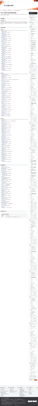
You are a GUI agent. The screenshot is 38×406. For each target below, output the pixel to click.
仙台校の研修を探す (32, 90)
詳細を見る (29, 402)
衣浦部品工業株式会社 (4, 39)
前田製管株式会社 (3, 29)
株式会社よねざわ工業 (4, 23)
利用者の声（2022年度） (33, 198)
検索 (36, 372)
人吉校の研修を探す (32, 290)
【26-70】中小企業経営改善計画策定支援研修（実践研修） (33, 96)
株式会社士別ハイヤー (4, 114)
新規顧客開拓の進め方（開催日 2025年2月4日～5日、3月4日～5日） (33, 166)
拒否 (30, 401)
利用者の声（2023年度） (33, 197)
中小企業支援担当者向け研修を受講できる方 (33, 35)
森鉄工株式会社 (3, 99)
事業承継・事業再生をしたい (3, 385)
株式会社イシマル (3, 144)
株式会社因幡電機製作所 (4, 134)
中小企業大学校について (32, 9)
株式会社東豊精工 (3, 41)
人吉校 (30, 289)
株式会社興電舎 (3, 105)
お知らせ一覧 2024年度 (33, 86)
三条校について (32, 146)
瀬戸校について (32, 188)
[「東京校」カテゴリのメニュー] (36, 115)
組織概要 (30, 381)
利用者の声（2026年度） (33, 201)
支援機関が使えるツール (21, 381)
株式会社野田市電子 (3, 150)
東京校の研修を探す (32, 116)
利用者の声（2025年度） (33, 194)
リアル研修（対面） (32, 16)
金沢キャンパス (31, 315)
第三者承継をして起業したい (13, 384)
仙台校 (30, 89)
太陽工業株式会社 (3, 57)
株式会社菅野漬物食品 (4, 27)
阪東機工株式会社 (3, 55)
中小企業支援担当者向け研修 (32, 33)
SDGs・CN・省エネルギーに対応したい (5, 383)
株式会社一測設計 (3, 162)
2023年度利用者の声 (33, 303)
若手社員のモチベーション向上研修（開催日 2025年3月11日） (33, 168)
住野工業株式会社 (3, 45)
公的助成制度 (31, 79)
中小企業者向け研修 (33, 67)
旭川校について (32, 73)
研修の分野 (32, 29)
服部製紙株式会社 (3, 142)
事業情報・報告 (30, 385)
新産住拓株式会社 (3, 148)
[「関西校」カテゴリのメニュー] (36, 212)
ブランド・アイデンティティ (32, 383)
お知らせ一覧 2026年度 (33, 61)
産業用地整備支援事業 (21, 388)
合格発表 (32, 50)
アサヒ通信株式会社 (3, 164)
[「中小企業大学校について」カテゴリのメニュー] (36, 9)
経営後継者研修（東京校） (33, 24)
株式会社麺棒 (3, 59)
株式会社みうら (3, 95)
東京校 (30, 115)
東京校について (32, 123)
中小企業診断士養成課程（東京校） (32, 39)
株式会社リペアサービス (4, 158)
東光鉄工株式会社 (3, 118)
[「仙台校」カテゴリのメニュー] (36, 89)
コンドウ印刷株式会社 (4, 31)
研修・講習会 (20, 385)
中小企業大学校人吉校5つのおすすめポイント (33, 300)
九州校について (32, 272)
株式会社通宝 (3, 152)
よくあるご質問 (32, 101)
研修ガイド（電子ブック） (32, 7)
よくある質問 (32, 54)
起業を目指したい (12, 381)
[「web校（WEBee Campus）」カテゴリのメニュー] (36, 355)
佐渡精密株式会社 (3, 122)
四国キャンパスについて (32, 340)
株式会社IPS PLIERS (3, 33)
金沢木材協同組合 (3, 128)
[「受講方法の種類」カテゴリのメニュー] (36, 14)
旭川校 (30, 64)
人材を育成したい (2, 387)
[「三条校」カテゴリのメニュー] (36, 140)
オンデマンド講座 (32, 363)
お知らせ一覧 (31, 82)
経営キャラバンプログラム (33, 31)
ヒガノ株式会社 (3, 126)
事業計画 (30, 384)
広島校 (30, 237)
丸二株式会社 (3, 47)
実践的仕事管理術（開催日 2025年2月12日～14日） (33, 163)
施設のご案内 (32, 75)
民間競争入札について (32, 11)
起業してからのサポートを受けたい (13, 383)
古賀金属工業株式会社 (4, 146)
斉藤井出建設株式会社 (4, 160)
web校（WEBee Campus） (32, 355)
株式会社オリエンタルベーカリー (5, 89)
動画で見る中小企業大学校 (33, 13)
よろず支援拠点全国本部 (21, 382)
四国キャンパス (31, 335)
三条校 (30, 140)
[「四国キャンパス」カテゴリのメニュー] (36, 335)
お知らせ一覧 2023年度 (33, 87)
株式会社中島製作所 (3, 51)
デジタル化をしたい (3, 382)
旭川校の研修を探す (32, 66)
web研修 (31, 17)
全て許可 (35, 401)
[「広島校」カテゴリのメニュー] (36, 237)
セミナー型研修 (32, 360)
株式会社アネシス (3, 103)
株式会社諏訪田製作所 (4, 120)
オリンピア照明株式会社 (4, 166)
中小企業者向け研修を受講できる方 (33, 22)
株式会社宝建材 (3, 61)
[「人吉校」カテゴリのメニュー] (36, 289)
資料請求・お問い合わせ (33, 132)
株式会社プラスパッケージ (4, 172)
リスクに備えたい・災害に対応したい (4, 386)
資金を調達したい (2, 388)
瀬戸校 (30, 179)
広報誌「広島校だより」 (33, 251)
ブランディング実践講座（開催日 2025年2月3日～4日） (33, 157)
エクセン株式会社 (3, 35)
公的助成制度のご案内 (32, 279)
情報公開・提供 (30, 386)
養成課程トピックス (33, 47)
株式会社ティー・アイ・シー (4, 37)
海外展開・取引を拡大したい (3, 384)
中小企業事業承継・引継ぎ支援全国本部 (23, 384)
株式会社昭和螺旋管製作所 (4, 170)
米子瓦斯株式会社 (3, 140)
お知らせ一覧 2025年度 (33, 84)
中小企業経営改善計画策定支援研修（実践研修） (33, 71)
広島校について (32, 246)
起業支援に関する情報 (21, 386)
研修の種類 (30, 19)
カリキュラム (32, 44)
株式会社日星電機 (3, 25)
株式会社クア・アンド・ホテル (5, 107)
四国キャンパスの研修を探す (32, 337)
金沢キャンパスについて (32, 320)
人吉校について (32, 295)
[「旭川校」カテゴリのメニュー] (36, 64)
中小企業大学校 (31, 5)
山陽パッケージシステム (4, 138)
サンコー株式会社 (3, 97)
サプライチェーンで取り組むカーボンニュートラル (33, 365)
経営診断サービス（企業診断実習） (33, 46)
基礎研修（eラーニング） (33, 362)
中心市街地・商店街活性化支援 (22, 387)
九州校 (30, 263)
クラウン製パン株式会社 (4, 101)
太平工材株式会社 (3, 136)
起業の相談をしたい (12, 382)
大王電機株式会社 (3, 43)
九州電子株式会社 (3, 53)
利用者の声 (31, 78)
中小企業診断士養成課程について (33, 42)
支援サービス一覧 (35, 0)
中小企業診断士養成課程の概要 (33, 40)
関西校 (30, 212)
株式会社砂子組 (3, 112)
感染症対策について (33, 128)
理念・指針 (30, 382)
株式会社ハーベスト (3, 93)
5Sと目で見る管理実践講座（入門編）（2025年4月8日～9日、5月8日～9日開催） (33, 153)
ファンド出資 (20, 389)
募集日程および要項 (33, 51)
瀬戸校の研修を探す (32, 181)
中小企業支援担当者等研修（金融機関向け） (33, 37)
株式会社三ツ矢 (3, 168)
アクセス (32, 74)
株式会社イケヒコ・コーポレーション (5, 49)
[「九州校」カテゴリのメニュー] (36, 263)
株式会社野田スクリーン (4, 132)
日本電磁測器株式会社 (4, 124)
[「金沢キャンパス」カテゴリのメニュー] (36, 315)
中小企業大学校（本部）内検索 (32, 371)
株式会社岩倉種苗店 (3, 130)
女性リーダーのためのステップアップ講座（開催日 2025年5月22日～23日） (33, 159)
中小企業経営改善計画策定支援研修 (33, 56)
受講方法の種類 (31, 14)
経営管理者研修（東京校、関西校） (33, 26)
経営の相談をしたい (3, 381)
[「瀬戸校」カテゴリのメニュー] (36, 179)
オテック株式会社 (3, 91)
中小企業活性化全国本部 (21, 383)
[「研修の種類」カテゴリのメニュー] (36, 19)
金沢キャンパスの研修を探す (32, 317)
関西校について (32, 220)
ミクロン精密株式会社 (4, 116)
